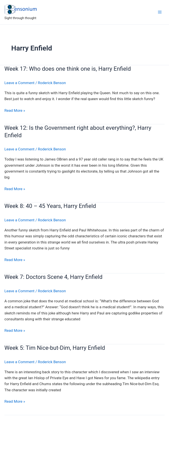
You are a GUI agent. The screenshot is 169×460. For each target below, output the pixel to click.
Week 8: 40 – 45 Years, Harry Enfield (50, 206)
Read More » (14, 111)
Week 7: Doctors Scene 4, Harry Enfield (53, 277)
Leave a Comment (19, 83)
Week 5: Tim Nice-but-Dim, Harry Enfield (54, 348)
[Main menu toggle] (160, 12)
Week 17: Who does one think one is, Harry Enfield (67, 68)
